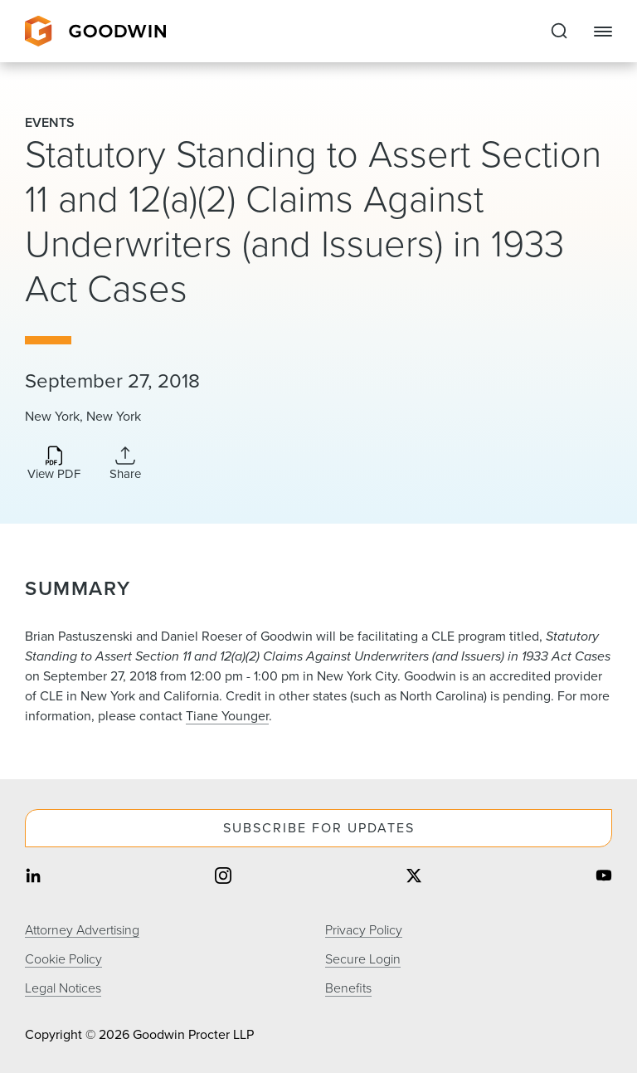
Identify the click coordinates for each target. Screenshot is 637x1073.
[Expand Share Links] (125, 463)
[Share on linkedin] (33, 877)
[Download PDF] (54, 464)
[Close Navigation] (603, 31)
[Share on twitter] (414, 877)
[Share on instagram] (223, 877)
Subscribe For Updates (319, 827)
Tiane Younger (227, 715)
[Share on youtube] (604, 877)
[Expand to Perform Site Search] (559, 31)
